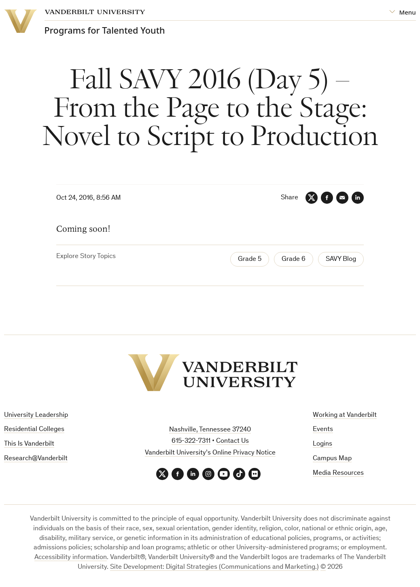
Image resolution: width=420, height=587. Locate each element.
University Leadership (36, 415)
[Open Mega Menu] (402, 12)
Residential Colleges (34, 429)
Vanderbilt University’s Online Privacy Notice (210, 453)
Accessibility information (70, 557)
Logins (322, 444)
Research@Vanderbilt (36, 458)
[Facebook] (327, 198)
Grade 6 (293, 259)
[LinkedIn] (358, 198)
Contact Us (232, 441)
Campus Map (332, 458)
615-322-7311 (191, 441)
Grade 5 (249, 259)
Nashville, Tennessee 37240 (210, 430)
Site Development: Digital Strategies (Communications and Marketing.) (214, 567)
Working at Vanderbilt (345, 415)
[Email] (342, 198)
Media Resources (338, 473)
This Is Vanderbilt (29, 444)
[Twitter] (311, 198)
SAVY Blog (341, 259)
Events (323, 429)
